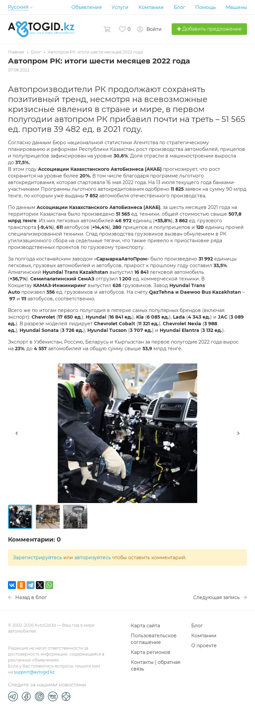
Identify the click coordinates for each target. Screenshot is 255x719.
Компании (151, 7)
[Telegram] (13, 696)
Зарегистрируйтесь (37, 558)
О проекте (204, 646)
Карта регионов (150, 652)
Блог (179, 7)
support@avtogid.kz (34, 671)
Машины (236, 7)
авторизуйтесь (92, 558)
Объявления (86, 7)
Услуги (120, 7)
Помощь (205, 7)
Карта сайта (145, 626)
